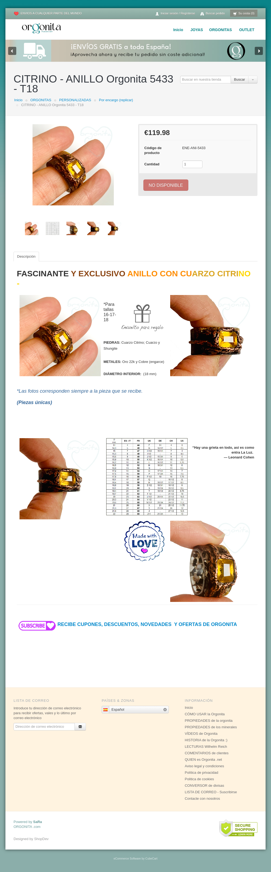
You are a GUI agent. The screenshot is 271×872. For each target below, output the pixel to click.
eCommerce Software (127, 858)
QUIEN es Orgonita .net (203, 760)
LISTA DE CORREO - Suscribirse (211, 792)
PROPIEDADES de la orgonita (209, 721)
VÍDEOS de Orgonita (201, 734)
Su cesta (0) (243, 14)
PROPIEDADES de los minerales (211, 727)
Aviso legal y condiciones (204, 766)
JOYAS (197, 30)
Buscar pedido (212, 14)
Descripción (26, 256)
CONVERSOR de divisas (204, 786)
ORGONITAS (220, 30)
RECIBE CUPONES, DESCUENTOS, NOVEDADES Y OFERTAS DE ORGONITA (127, 624)
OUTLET (246, 30)
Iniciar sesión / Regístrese (175, 14)
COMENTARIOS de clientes (207, 753)
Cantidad (152, 164)
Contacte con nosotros (202, 798)
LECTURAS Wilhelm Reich (206, 747)
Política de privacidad (201, 773)
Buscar (239, 79)
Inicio (178, 30)
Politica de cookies (199, 779)
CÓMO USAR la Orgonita (205, 714)
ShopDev (41, 839)
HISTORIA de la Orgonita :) (206, 740)
